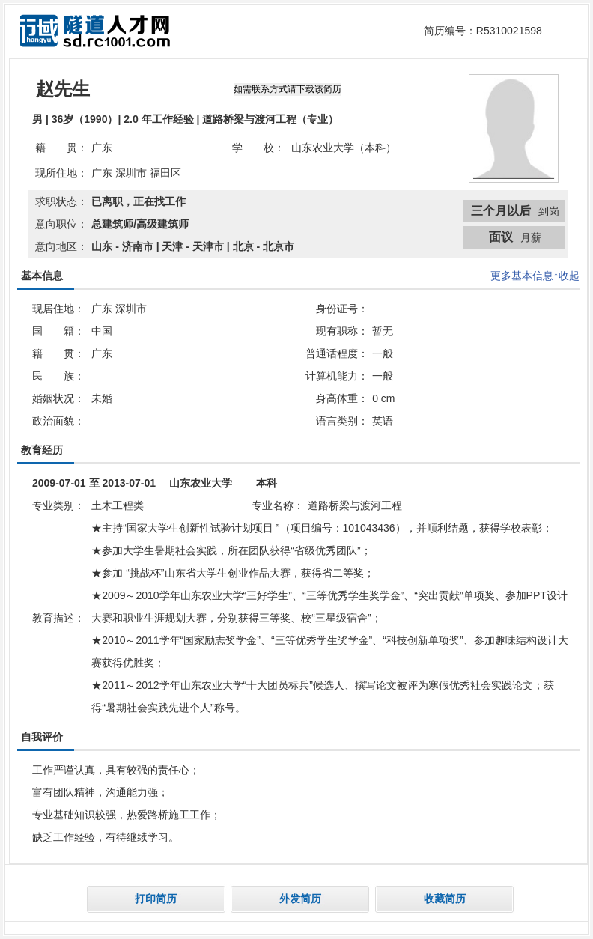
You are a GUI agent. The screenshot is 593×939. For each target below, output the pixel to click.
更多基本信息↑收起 (535, 276)
